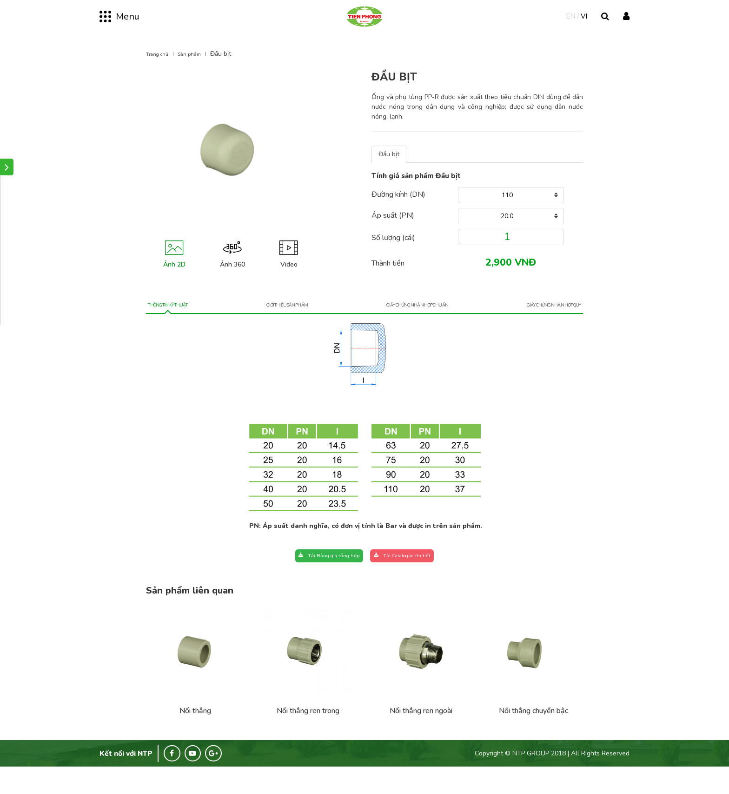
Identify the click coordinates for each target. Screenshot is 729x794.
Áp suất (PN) (392, 228)
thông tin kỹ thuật (180, 324)
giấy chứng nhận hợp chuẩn (406, 324)
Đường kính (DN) (398, 207)
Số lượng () (393, 251)
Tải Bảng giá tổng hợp (310, 578)
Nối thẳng (195, 736)
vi (584, 27)
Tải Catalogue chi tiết (420, 578)
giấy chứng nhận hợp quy (537, 324)
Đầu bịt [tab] (388, 167)
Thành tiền (387, 276)
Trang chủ (161, 66)
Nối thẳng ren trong (308, 736)
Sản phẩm (199, 66)
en (570, 27)
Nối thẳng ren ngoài (421, 736)
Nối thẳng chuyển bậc (533, 736)
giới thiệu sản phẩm (285, 324)
